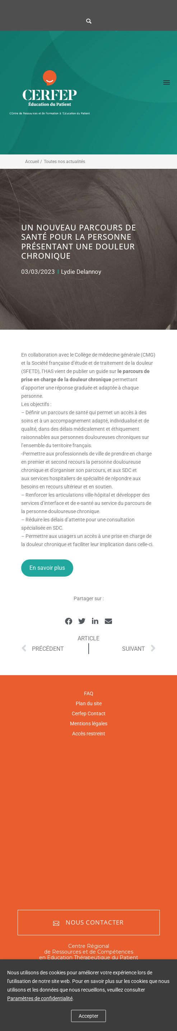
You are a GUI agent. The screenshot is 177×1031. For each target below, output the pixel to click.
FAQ (88, 693)
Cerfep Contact (89, 713)
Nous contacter (88, 922)
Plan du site (89, 703)
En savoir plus (47, 567)
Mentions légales (88, 723)
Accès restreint (88, 733)
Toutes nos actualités (64, 161)
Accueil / (33, 161)
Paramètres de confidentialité (40, 998)
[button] (69, 621)
